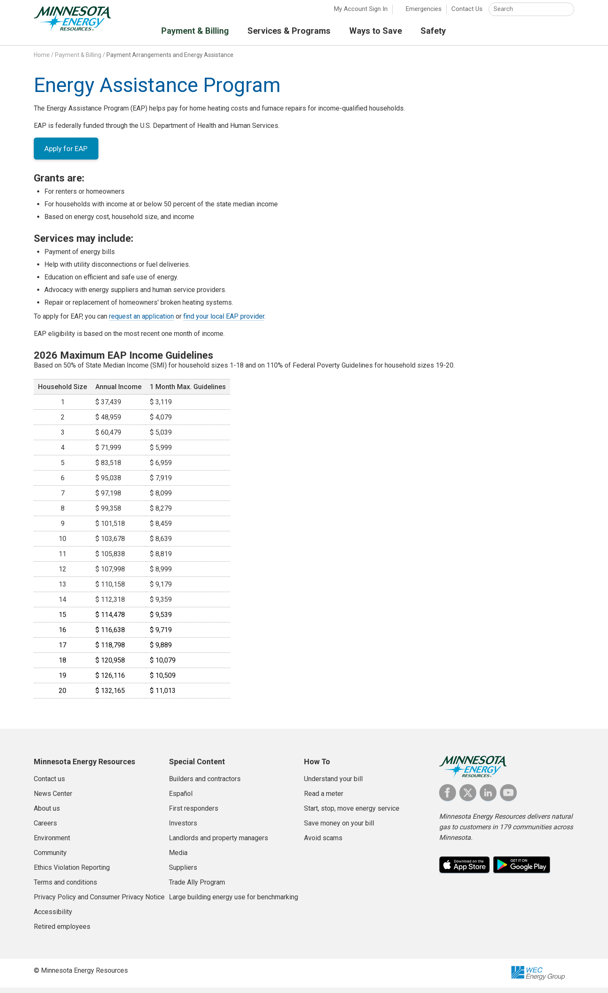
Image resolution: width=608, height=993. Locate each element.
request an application (141, 322)
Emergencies (424, 12)
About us (47, 814)
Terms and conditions (65, 888)
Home (42, 58)
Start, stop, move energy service (351, 814)
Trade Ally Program (197, 888)
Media (178, 858)
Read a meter (323, 799)
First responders (193, 814)
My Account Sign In (361, 12)
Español (181, 799)
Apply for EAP (67, 153)
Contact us (49, 784)
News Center (53, 799)
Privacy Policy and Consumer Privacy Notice (99, 902)
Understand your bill (333, 784)
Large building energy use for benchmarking (233, 902)
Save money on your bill (339, 829)
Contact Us (467, 12)
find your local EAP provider (223, 322)
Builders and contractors (205, 784)
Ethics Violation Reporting (72, 873)
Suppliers (183, 873)
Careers (45, 829)
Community (50, 858)
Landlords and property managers (218, 843)
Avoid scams (323, 843)
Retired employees (62, 932)
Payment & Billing (78, 58)
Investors (183, 829)
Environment (52, 843)
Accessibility (53, 917)
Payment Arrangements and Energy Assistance (169, 58)
